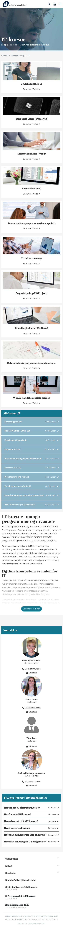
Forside (4, 55)
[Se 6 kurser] (52, 421)
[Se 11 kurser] (52, 431)
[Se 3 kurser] (52, 467)
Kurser (8, 865)
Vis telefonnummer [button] (33, 669)
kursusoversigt (17, 55)
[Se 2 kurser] (52, 458)
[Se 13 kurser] (52, 504)
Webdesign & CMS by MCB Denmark (31, 923)
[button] (60, 4)
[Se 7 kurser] (52, 440)
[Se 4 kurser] (52, 495)
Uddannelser (11, 858)
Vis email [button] (33, 673)
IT (29, 55)
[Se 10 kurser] (52, 449)
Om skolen (10, 873)
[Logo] (14, 4)
